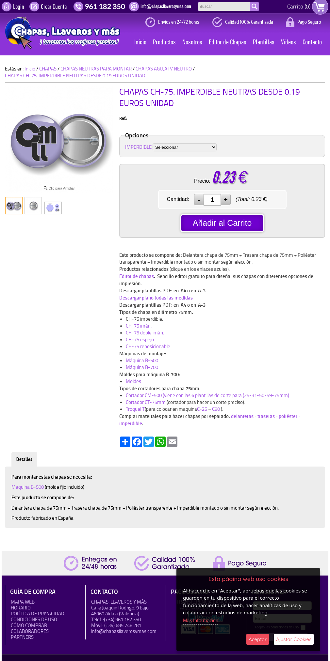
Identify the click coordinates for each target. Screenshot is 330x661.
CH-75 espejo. (140, 339)
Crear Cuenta (54, 7)
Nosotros (192, 42)
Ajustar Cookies (293, 639)
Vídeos (288, 42)
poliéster (287, 416)
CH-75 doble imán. (145, 332)
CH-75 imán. (139, 325)
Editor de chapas (136, 276)
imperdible (130, 423)
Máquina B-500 (142, 360)
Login (18, 7)
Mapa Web (23, 601)
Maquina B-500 (28, 487)
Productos (164, 42)
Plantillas (263, 42)
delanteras (242, 416)
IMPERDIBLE (138, 147)
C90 (216, 409)
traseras (266, 416)
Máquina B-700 (142, 367)
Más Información (200, 620)
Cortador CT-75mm (146, 402)
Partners (22, 637)
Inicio (140, 42)
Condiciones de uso (34, 619)
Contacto (312, 42)
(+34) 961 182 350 (122, 619)
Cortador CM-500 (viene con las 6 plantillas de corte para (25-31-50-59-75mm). (208, 395)
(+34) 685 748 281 (122, 625)
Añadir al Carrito (222, 222)
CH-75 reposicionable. (148, 346)
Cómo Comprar (29, 625)
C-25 (202, 409)
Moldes (133, 381)
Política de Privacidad (37, 613)
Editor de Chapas (227, 42)
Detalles (24, 459)
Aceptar (258, 639)
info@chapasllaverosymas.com (124, 631)
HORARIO (21, 607)
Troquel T (135, 409)
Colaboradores (30, 631)
